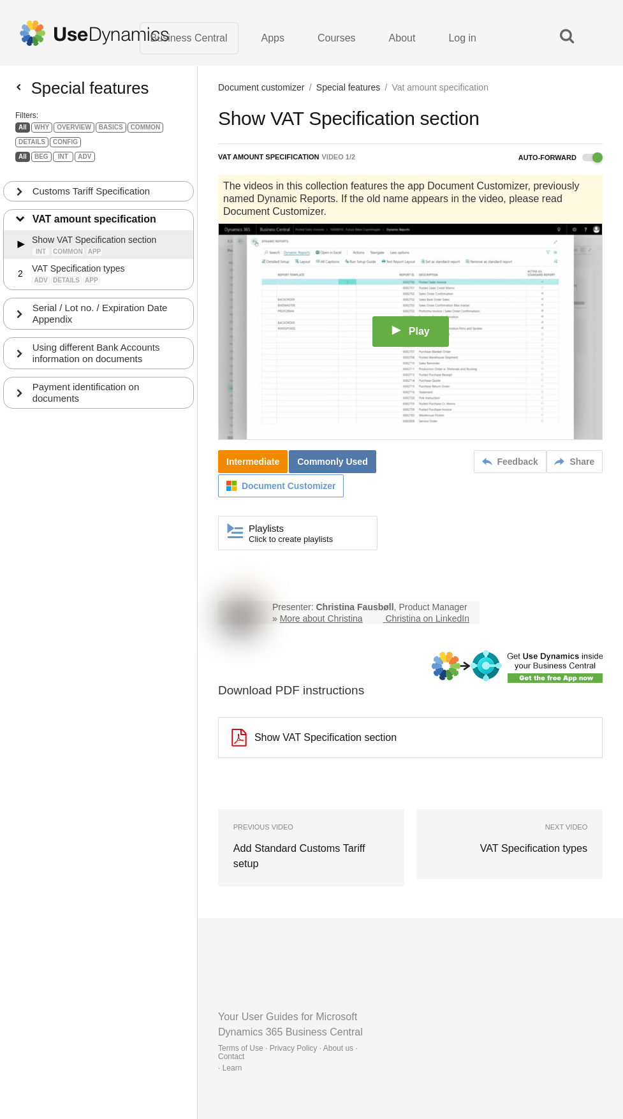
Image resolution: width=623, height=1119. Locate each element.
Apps (272, 38)
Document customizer (261, 88)
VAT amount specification (94, 224)
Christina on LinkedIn (427, 619)
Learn (232, 1068)
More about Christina (321, 619)
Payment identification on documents (86, 397)
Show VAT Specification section (314, 738)
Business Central (189, 38)
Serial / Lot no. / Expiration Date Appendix (100, 318)
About (402, 38)
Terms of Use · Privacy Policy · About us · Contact (288, 1052)
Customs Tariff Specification (91, 196)
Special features (348, 88)
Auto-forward (560, 158)
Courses (337, 38)
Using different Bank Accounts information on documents (96, 358)
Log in (462, 38)
